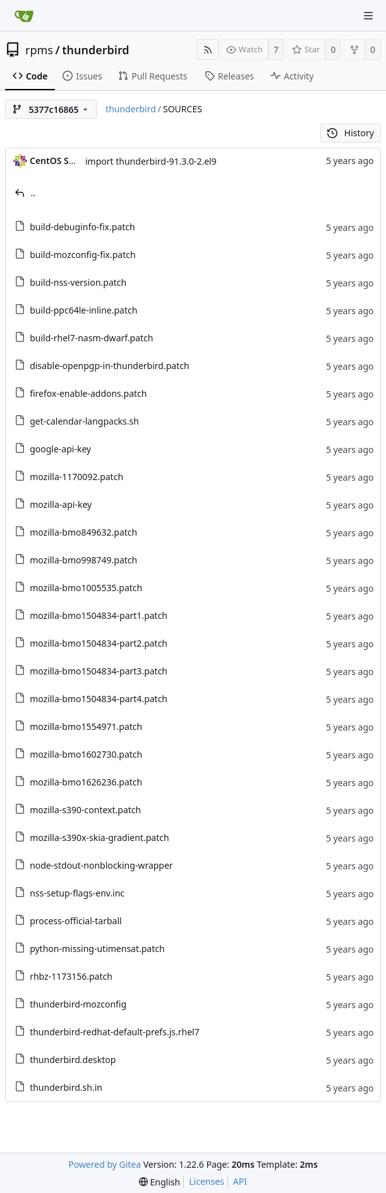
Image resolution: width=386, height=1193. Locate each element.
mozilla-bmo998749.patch (83, 560)
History (350, 133)
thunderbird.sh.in (66, 1087)
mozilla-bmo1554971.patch (86, 726)
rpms (39, 50)
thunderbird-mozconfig (78, 1004)
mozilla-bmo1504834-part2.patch (98, 643)
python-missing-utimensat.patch (97, 949)
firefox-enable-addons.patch (88, 393)
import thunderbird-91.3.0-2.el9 (151, 161)
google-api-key (60, 449)
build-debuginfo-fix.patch (82, 227)
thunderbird (95, 50)
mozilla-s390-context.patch (85, 810)
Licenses (206, 1181)
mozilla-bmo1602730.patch (86, 754)
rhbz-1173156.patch (71, 976)
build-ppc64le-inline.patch (83, 310)
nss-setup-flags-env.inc (77, 893)
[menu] (159, 1182)
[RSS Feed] (208, 49)
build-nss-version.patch (78, 282)
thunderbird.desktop (73, 1060)
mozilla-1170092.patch (76, 477)
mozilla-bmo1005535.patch (86, 588)
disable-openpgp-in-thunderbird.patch (109, 366)
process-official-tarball (76, 921)
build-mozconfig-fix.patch (82, 255)
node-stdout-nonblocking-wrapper (101, 865)
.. (33, 193)
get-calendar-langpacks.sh (84, 421)
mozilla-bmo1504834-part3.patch (98, 671)
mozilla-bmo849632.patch (83, 532)
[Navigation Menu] (368, 15)
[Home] (24, 15)
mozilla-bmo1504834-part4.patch (98, 699)
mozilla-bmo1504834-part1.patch (98, 615)
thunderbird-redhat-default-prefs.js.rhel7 (115, 1032)
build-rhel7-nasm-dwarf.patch (91, 338)
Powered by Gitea (104, 1164)
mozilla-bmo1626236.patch (86, 782)
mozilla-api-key (61, 504)
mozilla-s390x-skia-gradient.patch (99, 837)
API (240, 1181)
